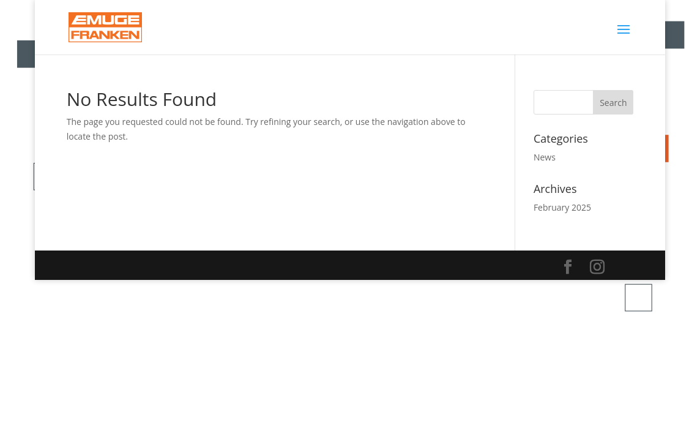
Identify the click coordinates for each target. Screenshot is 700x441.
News (545, 157)
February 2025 (562, 207)
